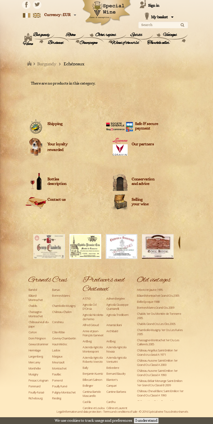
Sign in (153, 5)
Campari (111, 386)
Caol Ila (87, 402)
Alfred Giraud (91, 325)
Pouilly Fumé (59, 386)
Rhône (70, 35)
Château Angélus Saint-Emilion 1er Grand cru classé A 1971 (157, 352)
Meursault (58, 362)
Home (28, 44)
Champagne (88, 43)
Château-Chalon (62, 312)
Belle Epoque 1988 (148, 302)
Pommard (35, 386)
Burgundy (41, 35)
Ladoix (56, 350)
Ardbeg (87, 341)
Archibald (112, 331)
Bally (85, 368)
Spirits (136, 35)
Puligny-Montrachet (63, 392)
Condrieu (57, 322)
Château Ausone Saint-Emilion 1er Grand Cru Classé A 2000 (157, 362)
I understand (146, 420)
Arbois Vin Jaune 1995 (150, 290)
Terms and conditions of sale (120, 412)
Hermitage (35, 350)
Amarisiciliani (114, 325)
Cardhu (110, 402)
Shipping (54, 124)
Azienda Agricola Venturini (116, 359)
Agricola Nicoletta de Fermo (93, 317)
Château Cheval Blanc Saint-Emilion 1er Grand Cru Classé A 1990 (160, 393)
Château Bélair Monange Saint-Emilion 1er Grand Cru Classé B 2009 (159, 383)
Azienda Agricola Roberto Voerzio (93, 359)
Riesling (56, 398)
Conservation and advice (143, 181)
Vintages (170, 35)
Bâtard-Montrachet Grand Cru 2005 (158, 296)
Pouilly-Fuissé (36, 392)
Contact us (56, 199)
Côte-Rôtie (58, 332)
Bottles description (57, 181)
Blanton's (111, 380)
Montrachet (59, 368)
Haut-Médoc (59, 344)
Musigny (33, 374)
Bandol (33, 290)
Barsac (56, 290)
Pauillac (56, 374)
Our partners (143, 144)
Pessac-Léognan (38, 380)
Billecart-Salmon (92, 380)
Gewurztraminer (38, 344)
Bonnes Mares (60, 296)
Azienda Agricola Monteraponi (92, 349)
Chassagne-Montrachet (36, 314)
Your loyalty (57, 144)
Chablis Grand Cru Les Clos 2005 (156, 324)
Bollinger (88, 386)
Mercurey (34, 362)
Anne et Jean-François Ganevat (93, 333)
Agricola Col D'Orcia (89, 307)
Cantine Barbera (116, 392)
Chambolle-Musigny (64, 306)
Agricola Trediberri (117, 315)
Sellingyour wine (140, 201)
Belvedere (112, 368)
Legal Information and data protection (79, 412)
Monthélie (35, 368)
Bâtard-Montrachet (36, 298)
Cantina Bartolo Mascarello (92, 394)
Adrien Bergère (115, 298)
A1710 (86, 298)
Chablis (33, 306)
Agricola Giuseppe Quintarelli (117, 307)
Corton (33, 332)
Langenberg (36, 356)
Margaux (57, 356)
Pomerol (57, 380)
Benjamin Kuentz (93, 374)
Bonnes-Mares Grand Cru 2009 (155, 308)
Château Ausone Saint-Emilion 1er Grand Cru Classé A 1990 (157, 373)
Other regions (105, 35)
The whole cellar (158, 43)
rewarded (55, 150)
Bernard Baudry (115, 374)
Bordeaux (55, 43)
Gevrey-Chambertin (64, 338)
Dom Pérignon (37, 338)
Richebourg (36, 398)
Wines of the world (125, 43)
